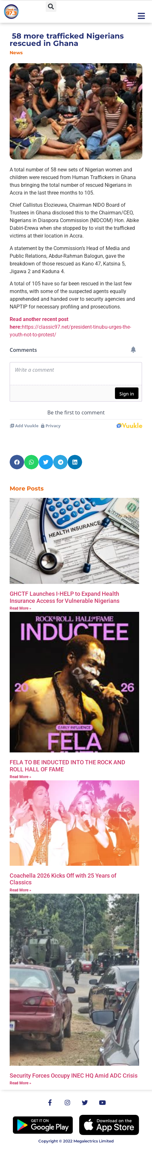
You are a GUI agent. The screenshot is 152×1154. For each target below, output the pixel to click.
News (16, 53)
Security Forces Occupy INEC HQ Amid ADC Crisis (74, 1075)
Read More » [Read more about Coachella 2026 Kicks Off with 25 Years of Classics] (20, 890)
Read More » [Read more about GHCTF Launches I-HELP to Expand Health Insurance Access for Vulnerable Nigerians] (20, 608)
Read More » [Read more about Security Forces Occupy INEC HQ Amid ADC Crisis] (20, 1083)
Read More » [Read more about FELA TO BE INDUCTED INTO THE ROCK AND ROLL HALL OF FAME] (20, 777)
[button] (51, 6)
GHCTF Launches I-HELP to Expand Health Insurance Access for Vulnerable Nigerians (64, 597)
